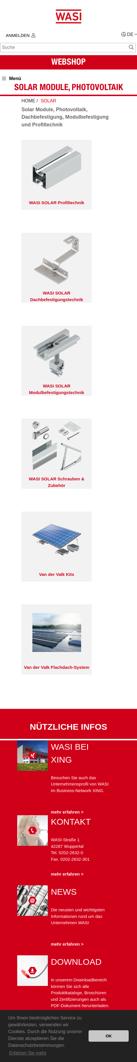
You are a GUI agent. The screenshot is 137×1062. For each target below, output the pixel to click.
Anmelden (20, 35)
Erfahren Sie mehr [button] (27, 1053)
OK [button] (108, 1036)
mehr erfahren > (67, 812)
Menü (11, 78)
